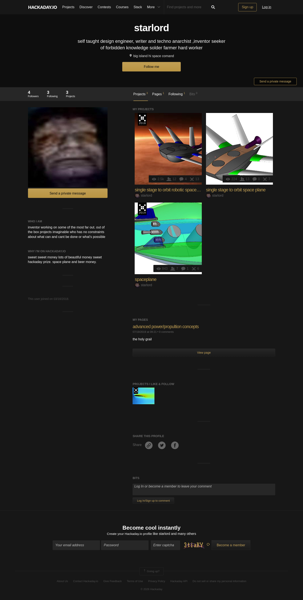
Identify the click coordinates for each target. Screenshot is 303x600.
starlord (143, 195)
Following (177, 94)
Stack (138, 7)
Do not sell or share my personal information (219, 581)
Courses (122, 7)
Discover (86, 7)
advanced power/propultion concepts (167, 326)
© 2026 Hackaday (151, 589)
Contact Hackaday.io (85, 581)
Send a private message (275, 81)
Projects (68, 7)
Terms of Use (135, 581)
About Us (62, 581)
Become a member (231, 545)
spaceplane (145, 279)
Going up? (151, 571)
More (154, 7)
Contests (104, 7)
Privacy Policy (156, 581)
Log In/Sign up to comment (153, 500)
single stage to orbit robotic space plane (171, 189)
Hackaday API (178, 581)
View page (204, 352)
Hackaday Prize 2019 (142, 209)
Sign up (247, 7)
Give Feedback (112, 581)
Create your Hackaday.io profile (129, 534)
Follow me (151, 66)
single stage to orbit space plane (236, 189)
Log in (266, 7)
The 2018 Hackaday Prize (142, 119)
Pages (158, 94)
